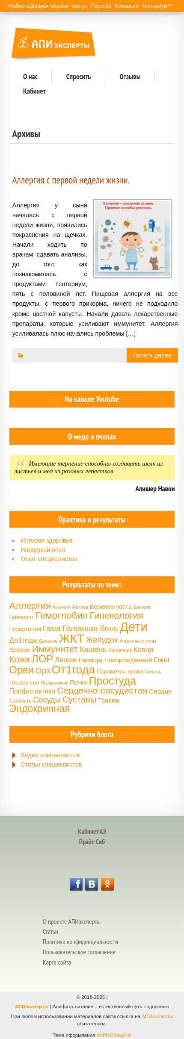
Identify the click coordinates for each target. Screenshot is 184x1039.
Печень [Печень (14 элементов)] (153, 671)
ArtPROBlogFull (114, 1035)
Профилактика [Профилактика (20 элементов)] (32, 691)
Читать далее (152, 355)
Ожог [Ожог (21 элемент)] (162, 660)
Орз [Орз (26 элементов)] (43, 670)
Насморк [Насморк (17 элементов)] (91, 660)
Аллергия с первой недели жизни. (71, 180)
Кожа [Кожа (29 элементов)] (19, 659)
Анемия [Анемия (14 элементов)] (61, 607)
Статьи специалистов (51, 764)
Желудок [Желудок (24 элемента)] (102, 640)
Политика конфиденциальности (80, 941)
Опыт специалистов (49, 558)
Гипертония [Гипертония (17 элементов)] (25, 629)
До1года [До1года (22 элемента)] (23, 640)
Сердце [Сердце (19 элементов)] (160, 691)
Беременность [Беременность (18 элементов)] (111, 606)
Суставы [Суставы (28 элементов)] (79, 699)
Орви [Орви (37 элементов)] (21, 670)
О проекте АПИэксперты (72, 921)
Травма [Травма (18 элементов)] (108, 700)
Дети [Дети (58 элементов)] (134, 627)
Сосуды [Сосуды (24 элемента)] (47, 700)
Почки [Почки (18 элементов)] (78, 682)
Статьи (50, 931)
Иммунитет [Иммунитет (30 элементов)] (55, 649)
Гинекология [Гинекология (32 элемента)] (116, 615)
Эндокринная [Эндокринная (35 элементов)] (39, 708)
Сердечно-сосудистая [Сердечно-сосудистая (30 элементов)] (102, 690)
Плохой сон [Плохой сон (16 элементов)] (24, 682)
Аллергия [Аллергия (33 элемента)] (30, 605)
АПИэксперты (32, 1006)
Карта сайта (57, 962)
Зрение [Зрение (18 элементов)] (19, 649)
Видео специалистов (50, 755)
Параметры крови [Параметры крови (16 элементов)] (120, 671)
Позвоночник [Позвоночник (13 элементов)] (54, 682)
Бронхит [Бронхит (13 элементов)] (142, 607)
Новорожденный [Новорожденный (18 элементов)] (128, 660)
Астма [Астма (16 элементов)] (80, 607)
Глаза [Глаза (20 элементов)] (51, 628)
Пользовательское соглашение (79, 951)
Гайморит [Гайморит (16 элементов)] (21, 617)
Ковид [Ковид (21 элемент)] (143, 649)
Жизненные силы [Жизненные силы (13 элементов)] (137, 640)
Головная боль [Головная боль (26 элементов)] (90, 628)
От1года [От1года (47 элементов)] (73, 669)
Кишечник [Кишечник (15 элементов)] (120, 650)
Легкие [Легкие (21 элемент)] (66, 660)
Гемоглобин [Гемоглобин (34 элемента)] (62, 615)
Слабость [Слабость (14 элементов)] (20, 700)
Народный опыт (43, 549)
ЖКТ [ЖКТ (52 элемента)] (71, 638)
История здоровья (46, 540)
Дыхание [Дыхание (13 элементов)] (48, 640)
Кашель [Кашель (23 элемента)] (93, 649)
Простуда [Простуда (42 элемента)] (112, 681)
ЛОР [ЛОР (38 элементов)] (42, 658)
